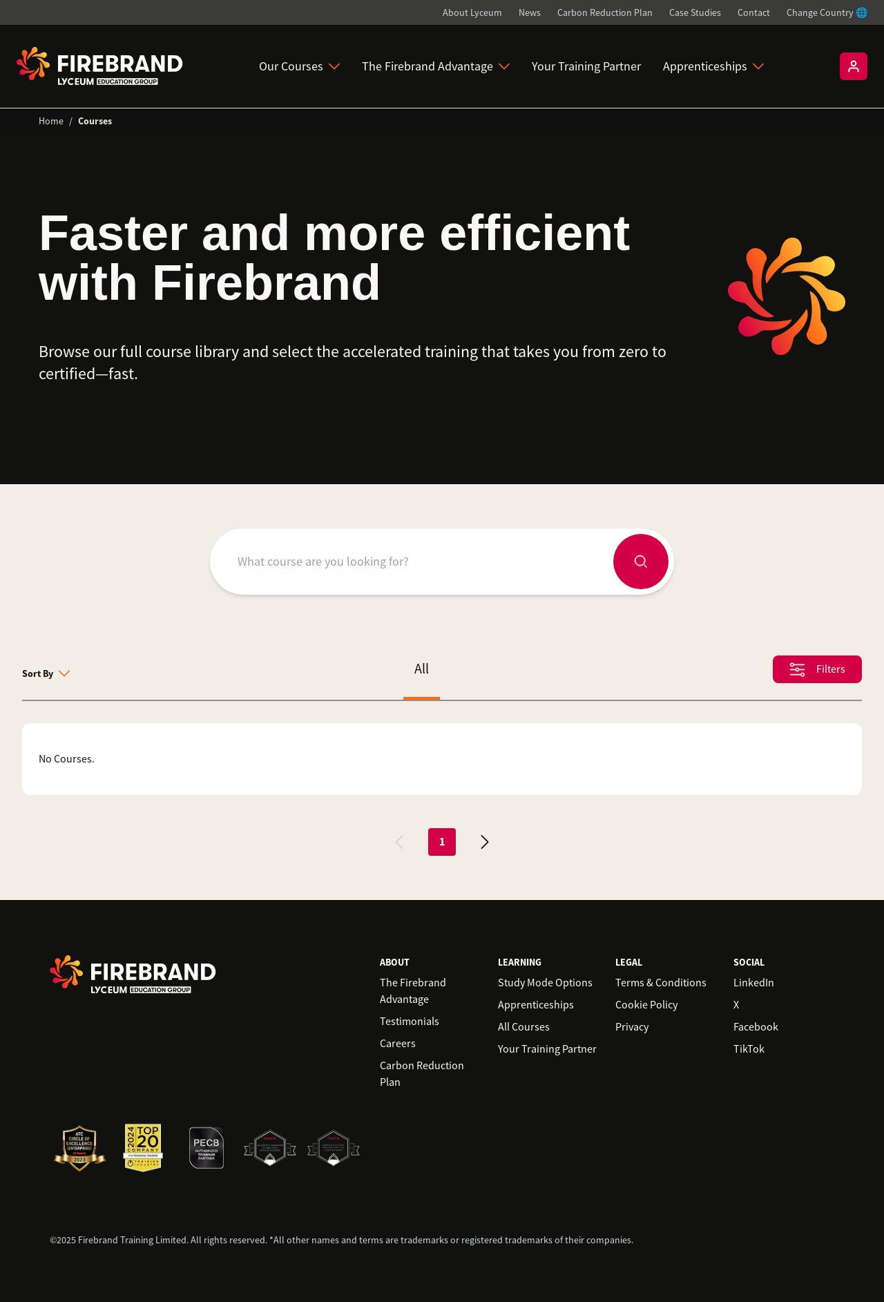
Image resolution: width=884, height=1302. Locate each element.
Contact (754, 12)
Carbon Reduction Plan (605, 12)
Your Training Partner (586, 66)
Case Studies (695, 12)
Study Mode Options (545, 983)
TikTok (749, 1049)
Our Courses (299, 66)
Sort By (46, 673)
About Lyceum (472, 12)
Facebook (755, 1027)
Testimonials (409, 1021)
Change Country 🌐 (827, 12)
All (421, 669)
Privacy (631, 1027)
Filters (817, 669)
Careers (398, 1044)
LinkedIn (753, 983)
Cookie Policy (646, 1005)
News (530, 12)
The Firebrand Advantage (436, 66)
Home (51, 121)
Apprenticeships (713, 66)
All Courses (524, 1027)
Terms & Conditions (661, 983)
